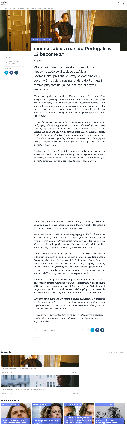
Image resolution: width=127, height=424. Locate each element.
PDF (45, 330)
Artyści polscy (19, 8)
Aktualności (6, 8)
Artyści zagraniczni (34, 8)
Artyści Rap (49, 8)
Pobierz (27, 372)
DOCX (53, 330)
